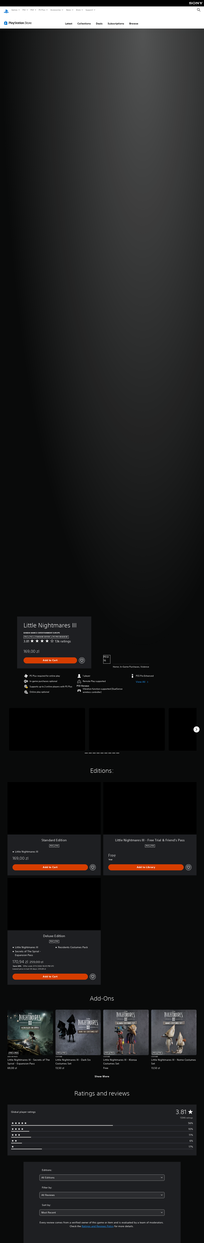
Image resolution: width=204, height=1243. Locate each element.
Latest (68, 20)
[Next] (196, 726)
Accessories (55, 10)
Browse (133, 20)
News (68, 10)
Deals (99, 20)
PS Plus (42, 10)
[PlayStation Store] (18, 19)
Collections (84, 20)
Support (89, 10)
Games (14, 10)
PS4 (32, 10)
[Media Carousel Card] (47, 726)
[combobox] (102, 1174)
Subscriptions (116, 20)
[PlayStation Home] (6, 10)
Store (78, 10)
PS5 (24, 10)
